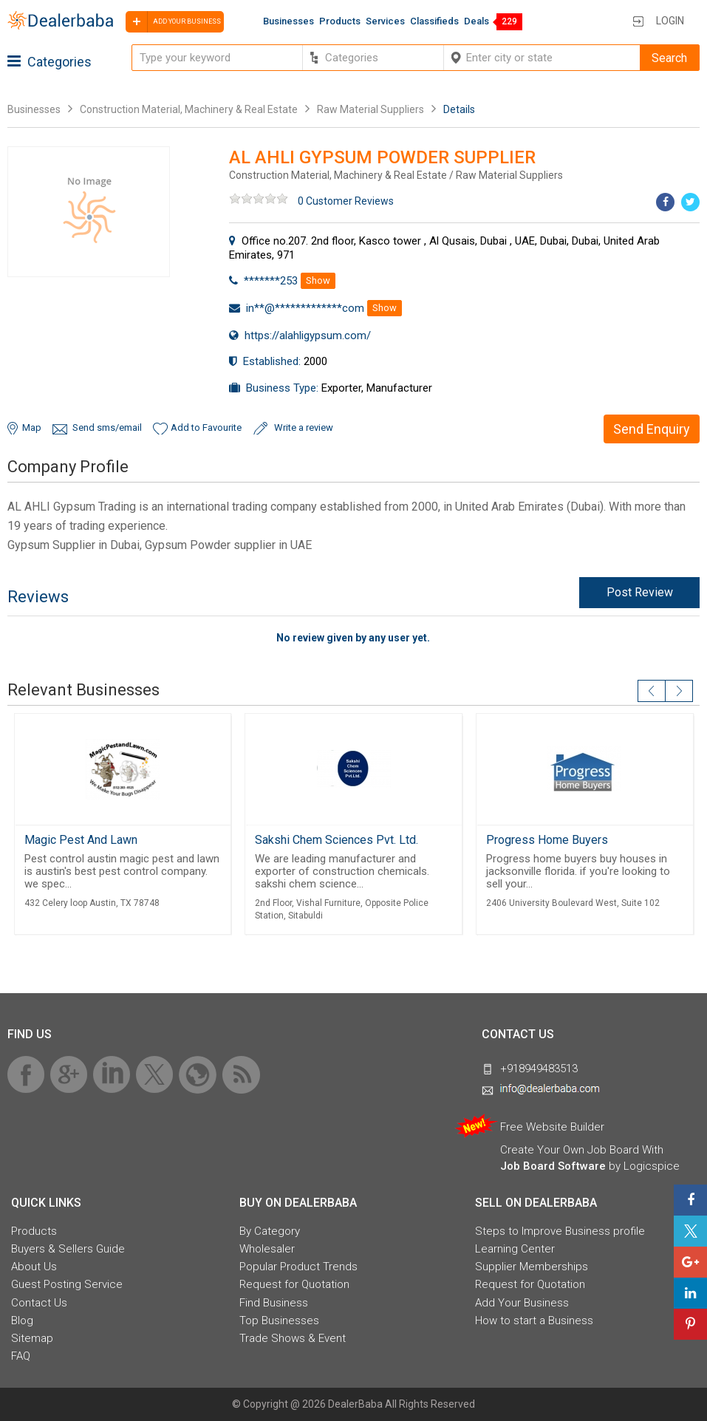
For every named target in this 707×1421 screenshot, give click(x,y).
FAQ (20, 1356)
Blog (22, 1320)
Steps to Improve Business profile (560, 1231)
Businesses (288, 21)
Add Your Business (522, 1302)
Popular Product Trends (298, 1266)
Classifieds (434, 21)
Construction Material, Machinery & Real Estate (190, 109)
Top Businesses (279, 1320)
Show (318, 280)
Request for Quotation (294, 1284)
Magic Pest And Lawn (80, 840)
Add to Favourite (206, 427)
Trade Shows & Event (292, 1338)
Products (340, 21)
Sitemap (32, 1338)
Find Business (273, 1302)
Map (31, 427)
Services (385, 21)
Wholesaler (267, 1248)
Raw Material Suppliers (370, 109)
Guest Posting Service (67, 1284)
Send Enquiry (651, 429)
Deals (476, 21)
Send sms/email (107, 427)
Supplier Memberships (531, 1266)
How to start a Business (534, 1320)
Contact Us (39, 1302)
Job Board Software (553, 1166)
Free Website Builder (552, 1127)
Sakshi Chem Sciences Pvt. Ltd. (336, 840)
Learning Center (515, 1248)
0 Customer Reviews (346, 201)
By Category (269, 1231)
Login (670, 21)
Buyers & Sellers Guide (68, 1248)
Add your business (173, 22)
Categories (49, 61)
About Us (34, 1266)
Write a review (303, 427)
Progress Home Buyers (547, 840)
